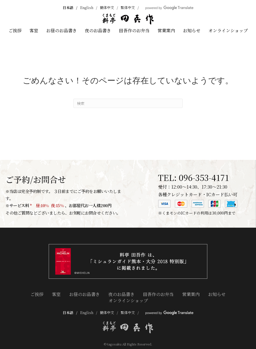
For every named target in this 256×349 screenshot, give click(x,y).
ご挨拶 (15, 30)
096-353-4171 (204, 177)
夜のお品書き (98, 30)
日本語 (68, 7)
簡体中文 (107, 7)
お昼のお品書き (61, 30)
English (86, 7)
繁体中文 (128, 7)
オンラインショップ (228, 30)
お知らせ (191, 30)
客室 (34, 30)
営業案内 (166, 30)
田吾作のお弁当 (134, 30)
